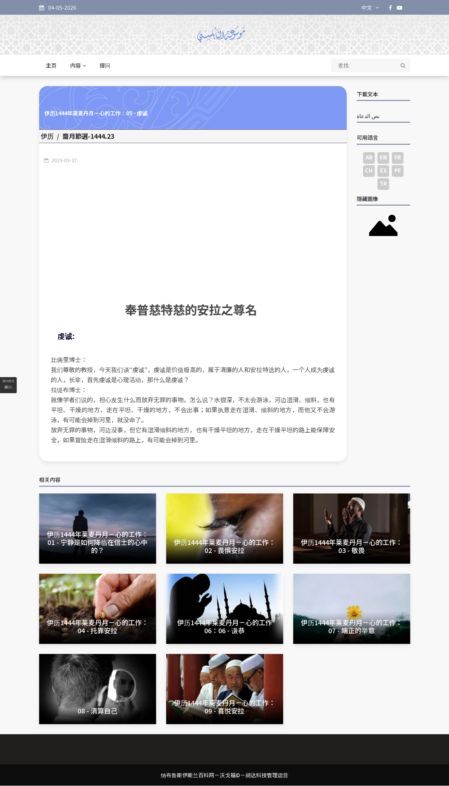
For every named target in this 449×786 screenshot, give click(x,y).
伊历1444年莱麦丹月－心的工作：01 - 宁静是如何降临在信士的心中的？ (97, 542)
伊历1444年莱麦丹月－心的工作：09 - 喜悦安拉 (224, 707)
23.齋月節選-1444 (88, 136)
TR (383, 183)
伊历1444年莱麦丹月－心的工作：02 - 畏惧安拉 (224, 546)
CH (369, 170)
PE (398, 170)
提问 (105, 66)
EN (383, 157)
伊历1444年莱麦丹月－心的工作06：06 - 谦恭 (224, 626)
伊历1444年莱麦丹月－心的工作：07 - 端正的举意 (352, 626)
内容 (78, 66)
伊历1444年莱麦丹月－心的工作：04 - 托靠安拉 (97, 626)
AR (369, 157)
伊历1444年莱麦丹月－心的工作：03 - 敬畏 (352, 546)
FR (398, 157)
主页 (51, 66)
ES (383, 170)
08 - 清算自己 (97, 711)
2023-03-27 (64, 160)
